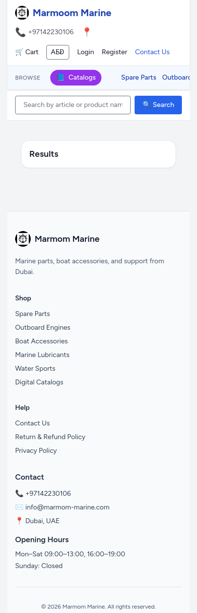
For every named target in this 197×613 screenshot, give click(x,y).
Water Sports (35, 368)
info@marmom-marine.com (67, 507)
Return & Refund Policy (50, 437)
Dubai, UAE (42, 521)
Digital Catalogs (39, 382)
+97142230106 (51, 32)
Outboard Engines (42, 327)
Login (85, 52)
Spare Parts (138, 77)
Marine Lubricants (42, 355)
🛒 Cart (27, 52)
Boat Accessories (41, 341)
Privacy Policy (36, 450)
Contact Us (152, 52)
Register (114, 52)
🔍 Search (158, 105)
